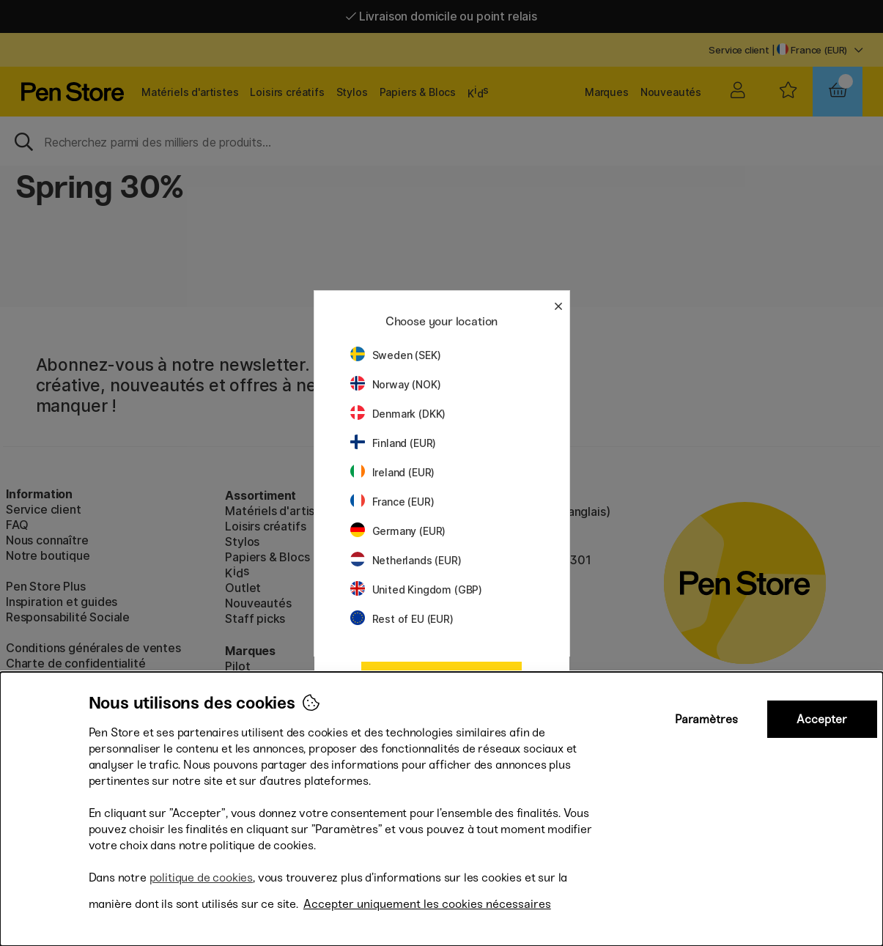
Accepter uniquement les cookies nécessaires (427, 904)
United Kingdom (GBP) (416, 589)
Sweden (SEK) (395, 355)
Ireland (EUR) (392, 472)
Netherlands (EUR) (406, 560)
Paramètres (706, 719)
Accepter (822, 719)
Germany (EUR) (398, 531)
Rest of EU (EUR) (402, 619)
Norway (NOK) (395, 384)
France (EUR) (392, 501)
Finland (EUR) (393, 443)
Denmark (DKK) (398, 413)
